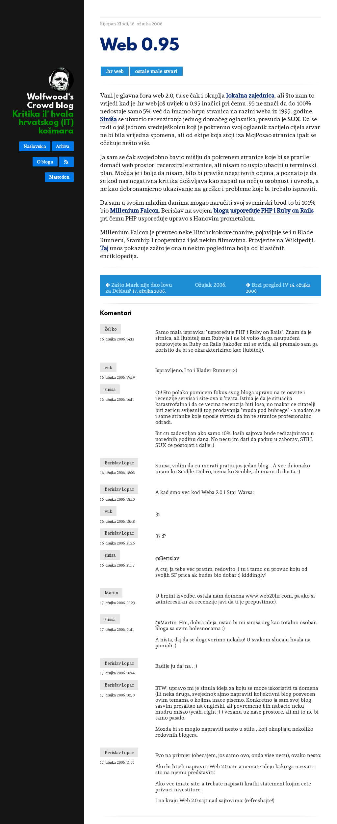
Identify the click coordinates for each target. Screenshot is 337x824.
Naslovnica (34, 146)
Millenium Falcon (134, 210)
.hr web (114, 71)
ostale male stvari (156, 71)
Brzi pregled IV (270, 285)
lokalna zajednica (250, 95)
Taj (104, 248)
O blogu (45, 161)
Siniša (108, 119)
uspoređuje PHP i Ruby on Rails (272, 210)
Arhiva (62, 146)
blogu (221, 210)
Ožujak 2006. (210, 285)
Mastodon (59, 177)
